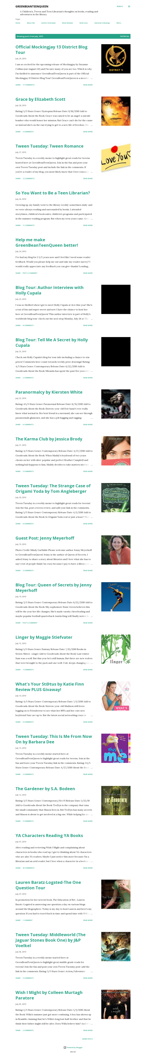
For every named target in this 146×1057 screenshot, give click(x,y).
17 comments (28, 85)
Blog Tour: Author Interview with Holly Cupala (50, 290)
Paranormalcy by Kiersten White (49, 392)
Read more (88, 85)
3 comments (28, 132)
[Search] (120, 6)
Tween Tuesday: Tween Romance (49, 146)
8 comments (28, 325)
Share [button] (18, 85)
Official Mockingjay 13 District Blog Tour (51, 49)
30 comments (28, 868)
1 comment (28, 920)
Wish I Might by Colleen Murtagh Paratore (49, 995)
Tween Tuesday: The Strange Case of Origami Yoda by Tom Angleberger (53, 488)
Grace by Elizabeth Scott (40, 99)
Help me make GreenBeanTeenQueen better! (47, 242)
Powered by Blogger (73, 1047)
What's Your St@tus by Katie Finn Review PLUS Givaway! (50, 686)
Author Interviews (48, 23)
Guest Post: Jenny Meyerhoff (45, 538)
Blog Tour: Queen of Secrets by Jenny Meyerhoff (54, 587)
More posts (87, 1039)
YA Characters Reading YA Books (49, 835)
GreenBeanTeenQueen (32, 6)
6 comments (28, 424)
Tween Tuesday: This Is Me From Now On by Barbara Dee (54, 739)
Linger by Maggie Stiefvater (44, 637)
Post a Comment (30, 273)
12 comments (28, 178)
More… (119, 23)
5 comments (28, 821)
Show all (124, 36)
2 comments (28, 378)
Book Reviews (67, 23)
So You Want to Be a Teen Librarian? (53, 193)
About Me (31, 23)
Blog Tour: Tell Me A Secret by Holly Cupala (52, 342)
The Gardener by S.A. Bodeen (45, 788)
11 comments (28, 225)
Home (18, 23)
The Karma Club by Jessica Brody (49, 439)
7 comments (28, 670)
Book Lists (84, 23)
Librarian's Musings (102, 23)
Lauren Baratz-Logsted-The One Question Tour (48, 885)
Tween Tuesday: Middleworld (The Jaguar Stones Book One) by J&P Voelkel (51, 940)
